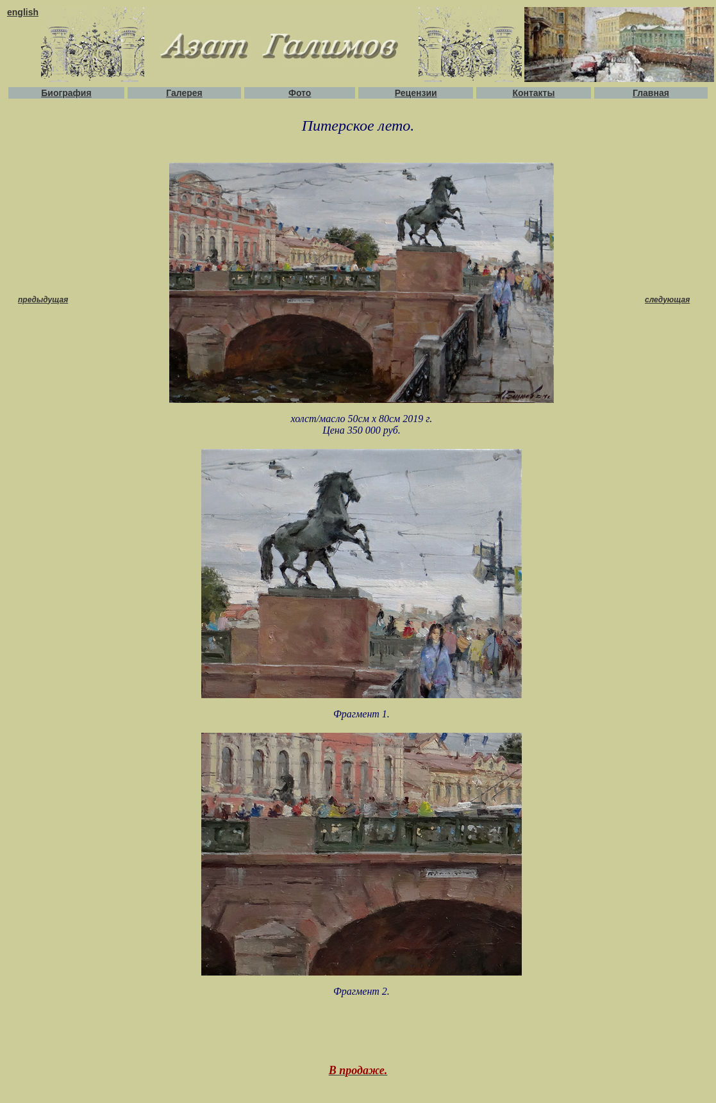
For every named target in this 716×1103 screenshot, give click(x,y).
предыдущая (43, 299)
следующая (667, 299)
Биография (66, 93)
